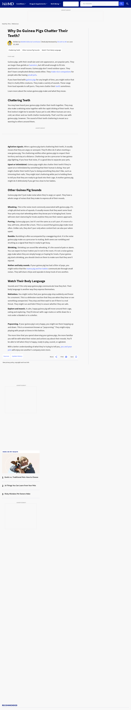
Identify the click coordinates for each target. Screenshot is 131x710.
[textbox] (81, 588)
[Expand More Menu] (99, 4)
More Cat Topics (104, 639)
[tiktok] (90, 678)
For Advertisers (27, 696)
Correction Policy (58, 703)
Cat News (70, 634)
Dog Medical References (42, 629)
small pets (32, 75)
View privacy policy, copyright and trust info (16, 362)
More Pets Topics (40, 619)
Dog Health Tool (72, 624)
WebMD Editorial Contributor (31, 42)
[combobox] (81, 588)
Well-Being (56, 4)
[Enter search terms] (22, 679)
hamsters (33, 65)
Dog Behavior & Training (42, 639)
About (15, 696)
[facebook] (77, 678)
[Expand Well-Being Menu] (56, 4)
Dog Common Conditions (75, 619)
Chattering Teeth (14, 50)
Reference (15, 24)
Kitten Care (103, 619)
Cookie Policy (18, 703)
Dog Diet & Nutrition (41, 634)
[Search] (127, 4)
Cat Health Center (8, 634)
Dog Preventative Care (42, 649)
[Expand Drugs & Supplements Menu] (39, 4)
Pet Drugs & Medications (10, 649)
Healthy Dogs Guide (8, 644)
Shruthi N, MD (62, 42)
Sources (6, 356)
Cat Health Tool (104, 634)
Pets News (5, 619)
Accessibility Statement (9, 707)
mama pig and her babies (37, 268)
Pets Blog (5, 629)
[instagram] (86, 678)
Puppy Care (38, 644)
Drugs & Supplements (38, 4)
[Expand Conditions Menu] (21, 4)
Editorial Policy (31, 703)
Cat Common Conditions (107, 629)
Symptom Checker (72, 4)
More (99, 4)
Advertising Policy (44, 703)
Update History (17, 356)
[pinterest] (94, 678)
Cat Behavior (71, 649)
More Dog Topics (72, 629)
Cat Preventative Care (106, 624)
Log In (122, 4)
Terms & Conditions (35, 685)
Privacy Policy (46, 685)
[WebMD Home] (8, 4)
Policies (5, 696)
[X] (81, 678)
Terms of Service (37, 689)
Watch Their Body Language (51, 50)
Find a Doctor (87, 4)
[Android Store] (124, 679)
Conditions (21, 4)
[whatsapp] (98, 678)
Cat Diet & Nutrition (73, 644)
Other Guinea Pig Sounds (31, 50)
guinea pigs (31, 79)
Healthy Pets (6, 24)
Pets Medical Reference (10, 624)
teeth (58, 86)
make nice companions (61, 71)
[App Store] (113, 679)
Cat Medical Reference (74, 639)
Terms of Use (71, 703)
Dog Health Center (8, 639)
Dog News (37, 624)
